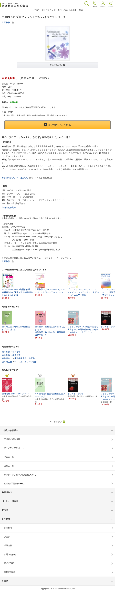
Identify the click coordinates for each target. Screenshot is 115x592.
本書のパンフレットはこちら (15, 178)
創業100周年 (9, 572)
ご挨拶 (7, 536)
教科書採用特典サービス (15, 483)
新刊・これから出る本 (67, 10)
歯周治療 (16, 355)
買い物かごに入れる (57, 124)
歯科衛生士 (7, 358)
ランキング (50, 10)
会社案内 (8, 528)
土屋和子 (6, 22)
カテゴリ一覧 (38, 10)
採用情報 (8, 545)
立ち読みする (56, 65)
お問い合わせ (10, 554)
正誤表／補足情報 (12, 439)
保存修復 (16, 352)
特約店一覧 (9, 457)
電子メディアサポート (14, 448)
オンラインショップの (20, 475)
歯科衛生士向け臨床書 (24, 358)
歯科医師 (6, 352)
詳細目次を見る (9, 207)
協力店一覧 (9, 466)
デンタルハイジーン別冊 (25, 362)
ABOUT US (9, 563)
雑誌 (81, 10)
